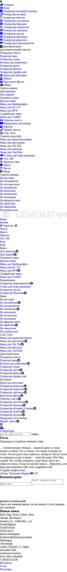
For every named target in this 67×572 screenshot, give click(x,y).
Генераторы (7, 430)
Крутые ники (8, 100)
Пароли (6, 126)
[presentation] (27, 494)
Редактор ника (8, 56)
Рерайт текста (10, 129)
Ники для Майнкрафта (14, 104)
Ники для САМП (10, 116)
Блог (5, 7)
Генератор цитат (10, 65)
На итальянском (9, 184)
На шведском (8, 206)
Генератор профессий (13, 72)
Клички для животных (13, 62)
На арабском (7, 203)
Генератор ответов (12, 17)
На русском (7, 177)
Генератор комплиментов (17, 43)
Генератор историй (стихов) (18, 11)
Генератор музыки (13, 14)
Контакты (6, 563)
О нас (3, 567)
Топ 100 (6, 158)
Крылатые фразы (12, 81)
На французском (10, 200)
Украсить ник (9, 161)
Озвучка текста (11, 120)
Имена (5, 78)
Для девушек (8, 91)
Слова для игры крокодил (17, 155)
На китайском (8, 187)
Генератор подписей (14, 27)
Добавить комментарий (13, 502)
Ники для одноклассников (16, 139)
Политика (6, 570)
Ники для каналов (11, 149)
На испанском (8, 193)
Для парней (7, 94)
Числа (5, 168)
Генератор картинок (14, 30)
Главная (7, 4)
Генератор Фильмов (12, 292)
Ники (3, 219)
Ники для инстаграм (12, 142)
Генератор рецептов (13, 40)
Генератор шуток (12, 33)
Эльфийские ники (11, 113)
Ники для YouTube (11, 152)
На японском (8, 190)
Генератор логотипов (14, 20)
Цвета (5, 165)
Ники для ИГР (9, 110)
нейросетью (18, 470)
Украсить (8, 225)
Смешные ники (9, 97)
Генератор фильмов (13, 36)
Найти (35, 434)
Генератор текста (10, 52)
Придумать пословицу (15, 123)
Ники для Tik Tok (10, 145)
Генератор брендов (13, 23)
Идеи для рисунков (13, 75)
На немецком (8, 197)
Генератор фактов (10, 68)
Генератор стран (10, 59)
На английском (9, 181)
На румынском (9, 209)
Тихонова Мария (19, 473)
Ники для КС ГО (10, 107)
